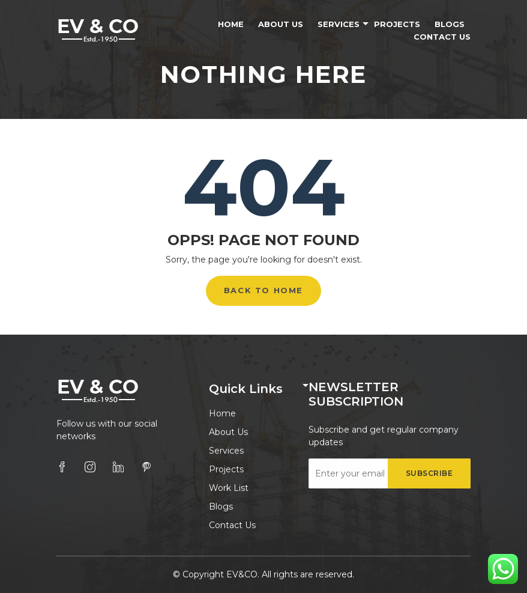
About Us (280, 24)
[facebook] (61, 467)
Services (339, 24)
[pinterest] (146, 467)
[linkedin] (118, 467)
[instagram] (90, 467)
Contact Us (442, 36)
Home (231, 24)
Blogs (450, 24)
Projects (397, 24)
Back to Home (263, 290)
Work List (228, 488)
